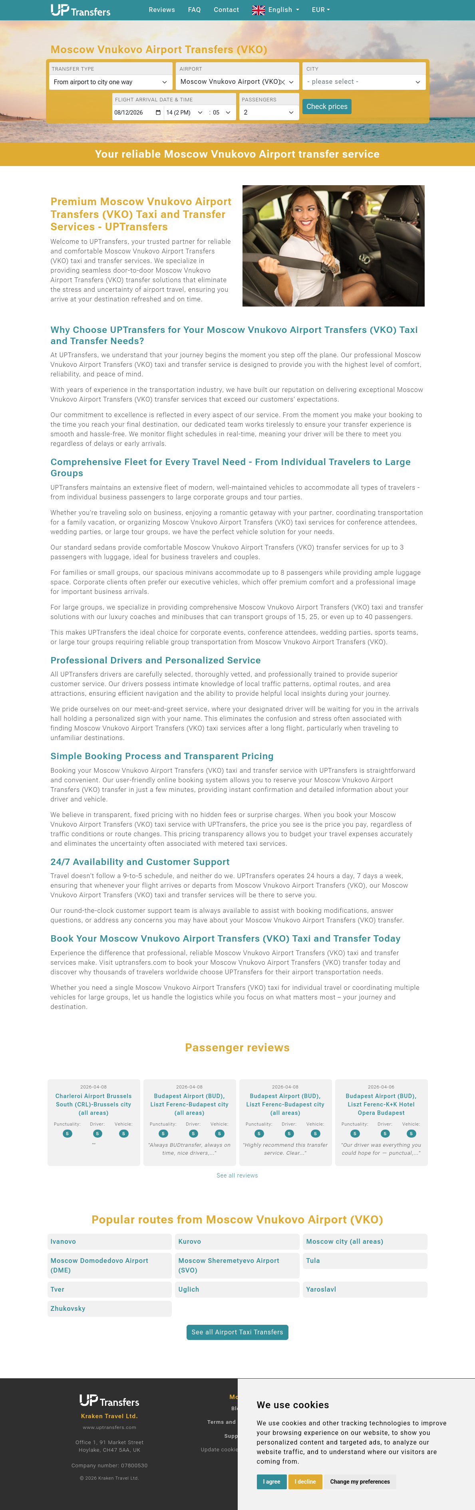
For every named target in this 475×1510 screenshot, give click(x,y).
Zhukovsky (68, 1308)
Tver (58, 1289)
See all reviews (237, 1175)
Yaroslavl (321, 1289)
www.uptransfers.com (109, 1427)
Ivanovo (63, 1241)
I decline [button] (305, 1481)
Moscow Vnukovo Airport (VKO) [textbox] (231, 81)
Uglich (188, 1289)
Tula (313, 1261)
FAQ (194, 10)
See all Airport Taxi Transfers (238, 1332)
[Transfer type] (111, 82)
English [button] (273, 10)
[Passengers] (269, 112)
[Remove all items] (282, 82)
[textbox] (359, 82)
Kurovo (189, 1241)
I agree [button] (271, 1481)
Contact (226, 10)
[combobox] (237, 82)
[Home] (81, 10)
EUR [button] (318, 10)
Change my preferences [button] (360, 1481)
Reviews (162, 10)
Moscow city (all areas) (345, 1241)
